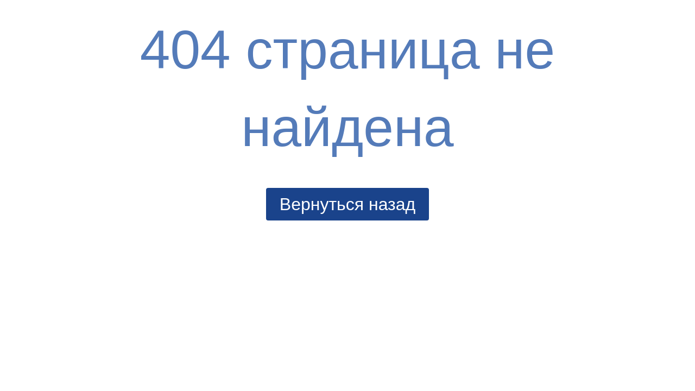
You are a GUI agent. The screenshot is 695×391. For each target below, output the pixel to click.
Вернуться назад (347, 204)
